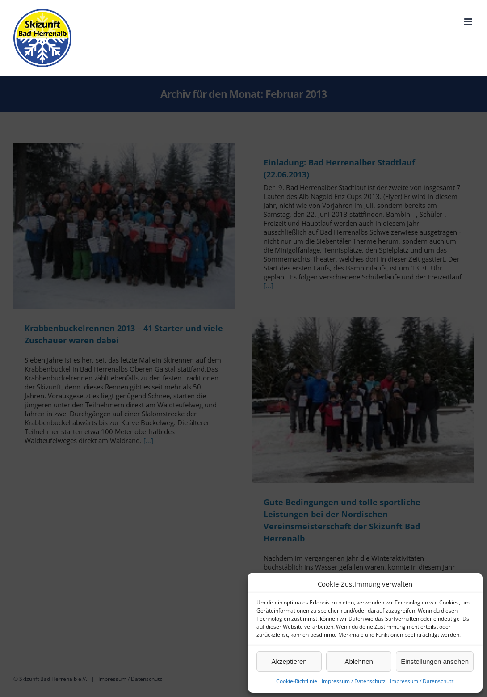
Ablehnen (358, 661)
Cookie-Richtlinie (296, 681)
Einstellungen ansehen (435, 661)
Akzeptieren (288, 661)
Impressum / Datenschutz (354, 681)
